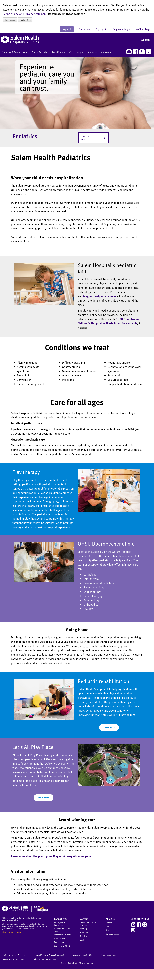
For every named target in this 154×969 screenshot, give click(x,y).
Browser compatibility (82, 954)
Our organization (113, 933)
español (67, 29)
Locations (58, 52)
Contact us (85, 29)
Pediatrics (24, 136)
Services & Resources (14, 52)
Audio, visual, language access (61, 923)
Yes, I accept (10, 19)
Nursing (83, 928)
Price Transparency (109, 954)
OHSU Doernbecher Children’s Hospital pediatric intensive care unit (108, 321)
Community (76, 52)
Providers (84, 932)
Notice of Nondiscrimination (45, 958)
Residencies (85, 936)
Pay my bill (103, 29)
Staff (82, 939)
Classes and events (62, 934)
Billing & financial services (62, 929)
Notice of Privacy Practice (14, 954)
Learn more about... (86, 137)
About (92, 52)
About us (110, 919)
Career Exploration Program (88, 923)
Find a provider (60, 938)
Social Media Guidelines (13, 958)
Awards (109, 922)
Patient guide (59, 942)
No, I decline (25, 19)
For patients (60, 919)
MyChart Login (143, 29)
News (108, 930)
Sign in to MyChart (62, 945)
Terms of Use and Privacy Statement (24, 14)
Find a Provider (40, 52)
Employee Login (123, 29)
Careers (106, 52)
